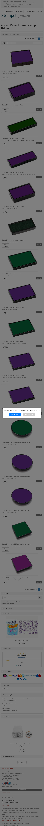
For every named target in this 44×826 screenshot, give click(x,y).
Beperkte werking (29, 414)
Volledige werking (15, 414)
